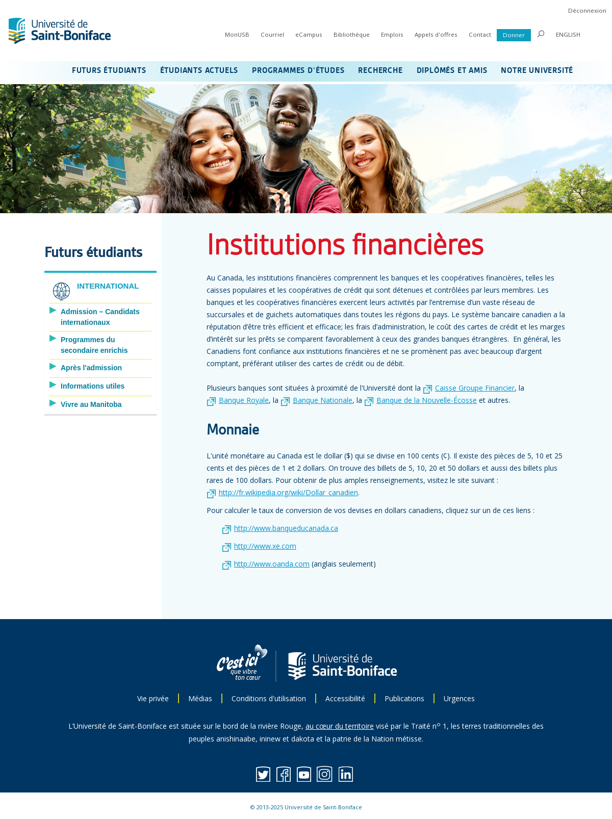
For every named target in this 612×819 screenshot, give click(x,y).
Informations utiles (92, 386)
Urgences (459, 698)
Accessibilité (345, 698)
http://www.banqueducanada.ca (286, 528)
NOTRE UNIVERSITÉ (537, 71)
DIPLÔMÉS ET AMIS (452, 71)
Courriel (272, 34)
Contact (480, 34)
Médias (200, 698)
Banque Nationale (322, 400)
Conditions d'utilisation (269, 698)
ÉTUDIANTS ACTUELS (199, 71)
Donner (514, 35)
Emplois (392, 34)
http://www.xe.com (265, 546)
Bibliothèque (352, 34)
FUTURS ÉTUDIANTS (109, 71)
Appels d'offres (436, 34)
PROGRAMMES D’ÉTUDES (298, 71)
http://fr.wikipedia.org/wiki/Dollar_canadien (288, 492)
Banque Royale (244, 400)
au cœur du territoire (339, 726)
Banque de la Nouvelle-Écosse (426, 400)
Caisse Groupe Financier (475, 388)
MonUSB (237, 34)
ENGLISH (568, 34)
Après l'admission (91, 368)
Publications (404, 698)
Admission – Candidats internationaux (100, 317)
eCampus (308, 34)
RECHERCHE (380, 71)
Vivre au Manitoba (91, 404)
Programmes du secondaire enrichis (94, 345)
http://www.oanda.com (272, 564)
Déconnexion (587, 10)
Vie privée (153, 698)
